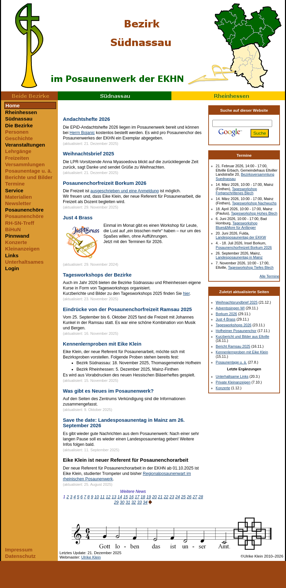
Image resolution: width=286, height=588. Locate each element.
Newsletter (18, 203)
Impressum (18, 549)
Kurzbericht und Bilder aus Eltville (242, 336)
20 (154, 497)
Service (14, 190)
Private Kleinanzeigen (233, 382)
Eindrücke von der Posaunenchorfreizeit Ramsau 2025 (127, 309)
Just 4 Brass (78, 217)
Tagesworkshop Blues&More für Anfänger (236, 225)
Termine (15, 184)
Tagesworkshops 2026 (234, 325)
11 (102, 497)
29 (116, 502)
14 (119, 497)
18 (143, 497)
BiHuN (13, 229)
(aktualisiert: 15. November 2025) (90, 380)
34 (145, 502)
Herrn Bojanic (82, 132)
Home (12, 105)
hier (186, 293)
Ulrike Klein (91, 557)
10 (96, 497)
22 (166, 497)
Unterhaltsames (24, 262)
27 (195, 497)
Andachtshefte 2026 (86, 119)
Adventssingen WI (230, 308)
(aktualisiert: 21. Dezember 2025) (90, 143)
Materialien (18, 197)
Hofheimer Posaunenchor (236, 331)
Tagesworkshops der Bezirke (97, 275)
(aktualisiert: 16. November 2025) (90, 333)
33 (139, 502)
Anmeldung (148, 191)
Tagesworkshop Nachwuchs (254, 203)
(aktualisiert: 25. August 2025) (88, 484)
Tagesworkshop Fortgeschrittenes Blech (236, 191)
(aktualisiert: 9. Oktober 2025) (87, 410)
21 (160, 497)
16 (131, 497)
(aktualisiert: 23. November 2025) (90, 299)
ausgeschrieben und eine (114, 191)
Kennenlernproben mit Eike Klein (102, 344)
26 (189, 497)
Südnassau (114, 95)
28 (200, 497)
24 (177, 497)
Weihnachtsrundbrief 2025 (237, 302)
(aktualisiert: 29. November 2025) (90, 207)
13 (114, 497)
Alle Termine (269, 276)
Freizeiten (17, 158)
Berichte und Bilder (28, 177)
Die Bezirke (19, 125)
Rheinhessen (228, 95)
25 (183, 497)
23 (171, 497)
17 (137, 497)
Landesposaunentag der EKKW (241, 237)
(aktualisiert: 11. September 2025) (91, 450)
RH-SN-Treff (19, 223)
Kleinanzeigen (22, 249)
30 (122, 502)
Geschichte (19, 138)
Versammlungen (25, 164)
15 (125, 497)
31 (127, 502)
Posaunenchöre (24, 210)
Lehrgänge (18, 151)
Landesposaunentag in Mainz (239, 257)
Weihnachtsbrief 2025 (88, 153)
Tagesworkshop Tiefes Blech (250, 267)
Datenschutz (20, 556)
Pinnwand (17, 236)
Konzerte (16, 242)
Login (12, 268)
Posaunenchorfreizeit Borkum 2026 (104, 183)
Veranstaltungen (25, 145)
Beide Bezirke (29, 95)
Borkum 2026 (226, 314)
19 (148, 497)
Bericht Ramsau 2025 (233, 346)
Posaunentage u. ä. (28, 171)
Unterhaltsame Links (232, 376)
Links (12, 255)
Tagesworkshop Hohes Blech (254, 213)
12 (108, 497)
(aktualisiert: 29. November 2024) (90, 264)
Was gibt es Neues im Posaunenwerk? (108, 391)
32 (134, 502)
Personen (16, 132)
